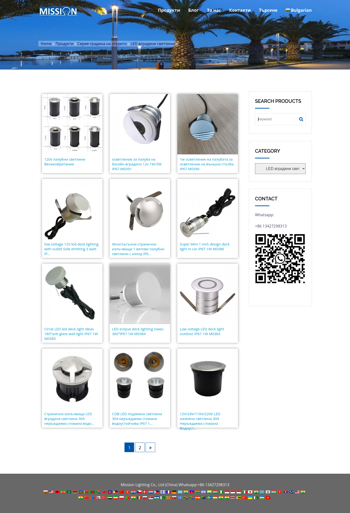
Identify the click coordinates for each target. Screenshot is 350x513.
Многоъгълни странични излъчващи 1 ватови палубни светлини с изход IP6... (138, 249)
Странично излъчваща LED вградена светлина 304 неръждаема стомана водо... (69, 418)
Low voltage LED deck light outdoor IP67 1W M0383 (202, 331)
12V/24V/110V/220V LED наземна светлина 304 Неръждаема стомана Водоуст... (200, 421)
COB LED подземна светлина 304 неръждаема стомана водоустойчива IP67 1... (137, 418)
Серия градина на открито (102, 43)
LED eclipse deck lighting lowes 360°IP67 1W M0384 (138, 331)
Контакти (240, 10)
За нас (214, 10)
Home (46, 43)
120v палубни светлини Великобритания (64, 161)
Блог (193, 10)
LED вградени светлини (152, 43)
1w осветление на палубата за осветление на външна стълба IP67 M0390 (206, 164)
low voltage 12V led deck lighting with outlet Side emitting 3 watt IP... (71, 249)
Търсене (268, 10)
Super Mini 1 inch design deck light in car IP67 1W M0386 (204, 246)
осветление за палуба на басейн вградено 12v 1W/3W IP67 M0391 (137, 164)
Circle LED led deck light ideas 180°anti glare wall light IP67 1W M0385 (71, 333)
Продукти (169, 10)
